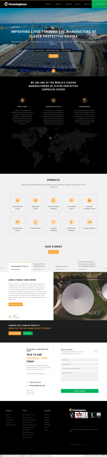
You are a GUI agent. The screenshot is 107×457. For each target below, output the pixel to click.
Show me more (53, 253)
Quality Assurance (10, 426)
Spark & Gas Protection (28, 436)
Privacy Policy (9, 421)
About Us (8, 416)
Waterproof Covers (27, 419)
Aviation (46, 431)
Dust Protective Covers (28, 429)
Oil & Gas (46, 416)
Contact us (87, 4)
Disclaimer (8, 424)
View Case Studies (15, 335)
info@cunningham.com (37, 387)
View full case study (15, 306)
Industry (48, 4)
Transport (46, 419)
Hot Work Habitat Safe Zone (29, 421)
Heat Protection (26, 431)
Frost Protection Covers (28, 416)
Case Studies (68, 4)
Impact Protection (27, 439)
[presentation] (72, 387)
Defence (46, 429)
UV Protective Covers (27, 424)
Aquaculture (47, 424)
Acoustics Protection (27, 434)
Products (58, 4)
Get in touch (27, 335)
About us (78, 4)
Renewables (47, 426)
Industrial (46, 421)
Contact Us (9, 419)
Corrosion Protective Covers (29, 426)
